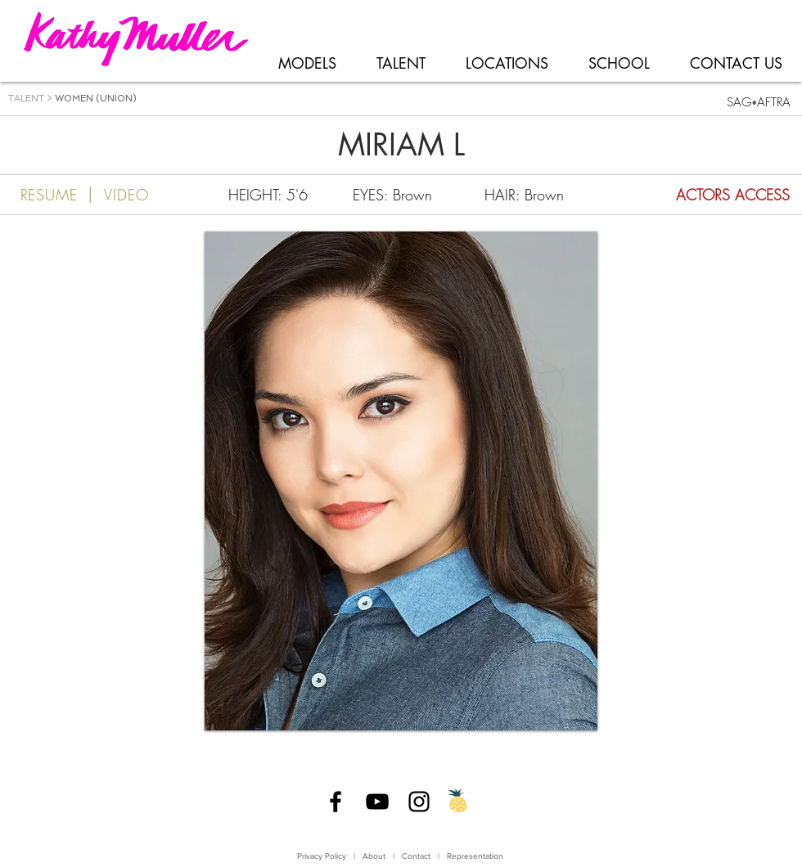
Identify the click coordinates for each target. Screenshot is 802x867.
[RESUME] (39, 194)
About (374, 855)
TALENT (26, 98)
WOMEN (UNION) (96, 98)
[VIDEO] (142, 194)
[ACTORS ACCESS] (698, 194)
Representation (475, 855)
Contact (417, 855)
